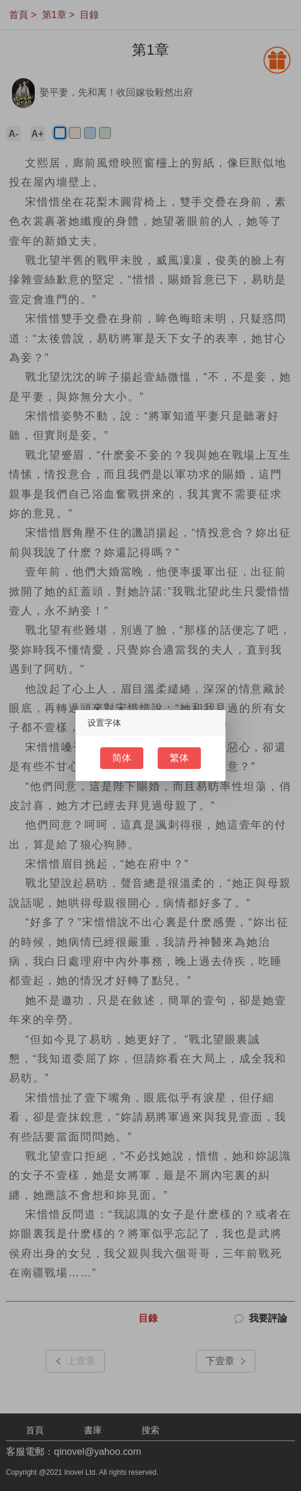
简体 (121, 758)
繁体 (179, 758)
